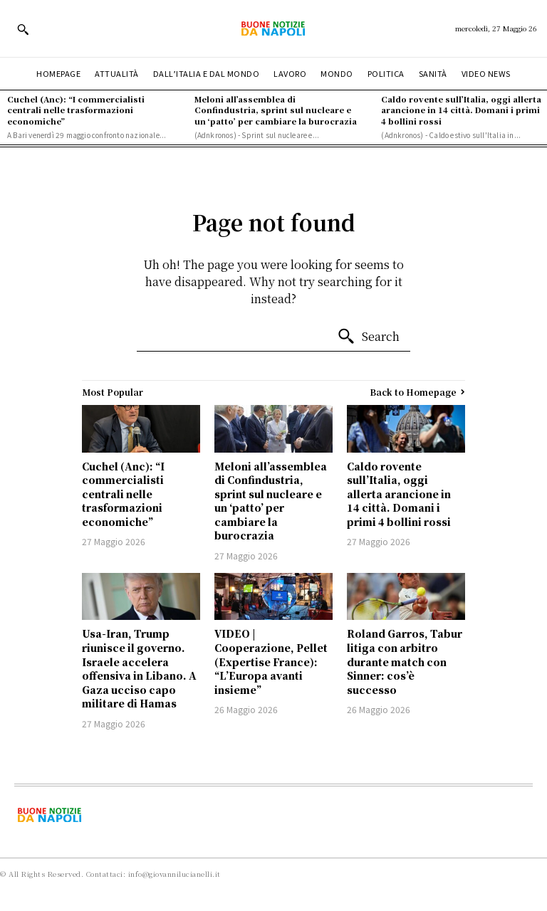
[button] (23, 29)
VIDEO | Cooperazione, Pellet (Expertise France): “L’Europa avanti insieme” (271, 661)
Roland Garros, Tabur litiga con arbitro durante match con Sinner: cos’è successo (404, 661)
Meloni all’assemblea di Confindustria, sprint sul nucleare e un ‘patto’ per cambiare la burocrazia (275, 110)
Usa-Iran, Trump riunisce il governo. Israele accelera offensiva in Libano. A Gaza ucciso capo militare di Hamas (139, 668)
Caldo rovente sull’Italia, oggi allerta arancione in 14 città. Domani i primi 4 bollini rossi (461, 110)
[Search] (368, 337)
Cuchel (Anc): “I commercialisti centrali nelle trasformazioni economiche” (76, 110)
